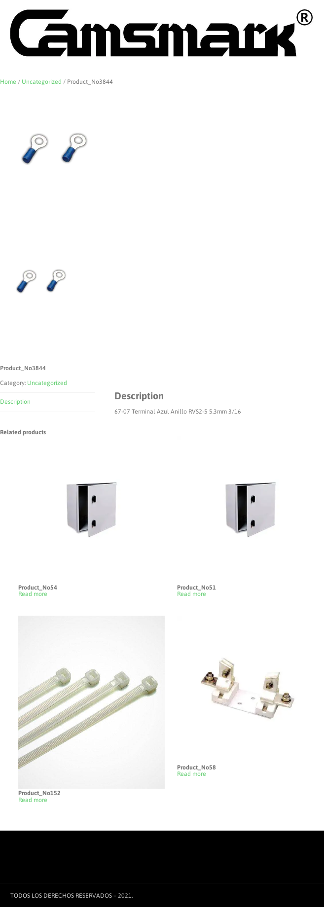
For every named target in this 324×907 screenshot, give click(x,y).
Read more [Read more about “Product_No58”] (191, 774)
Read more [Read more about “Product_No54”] (32, 594)
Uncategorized (42, 81)
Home (8, 81)
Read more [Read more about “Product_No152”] (32, 800)
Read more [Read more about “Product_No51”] (191, 594)
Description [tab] (15, 401)
